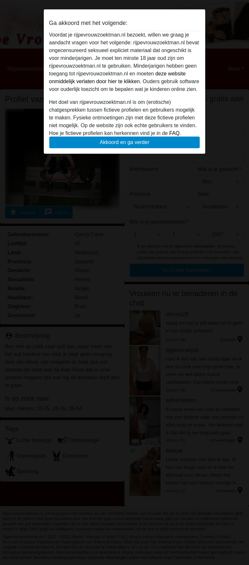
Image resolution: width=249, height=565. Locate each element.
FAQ (174, 133)
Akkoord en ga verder (124, 142)
